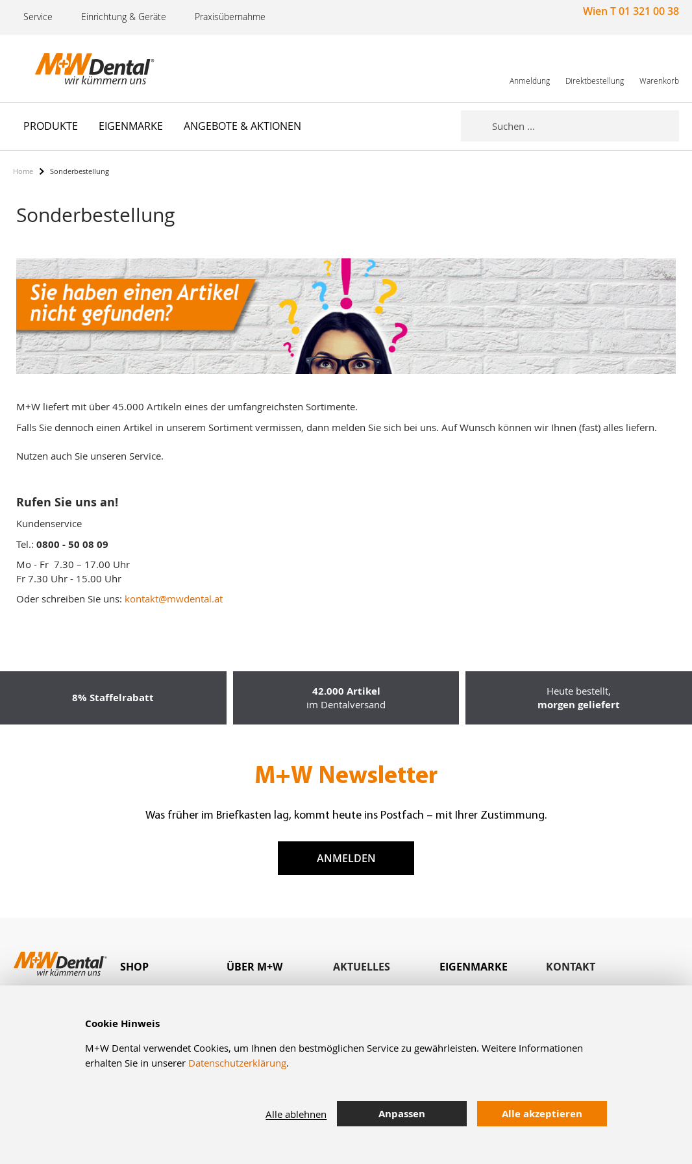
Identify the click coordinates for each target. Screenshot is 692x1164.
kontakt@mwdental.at (174, 598)
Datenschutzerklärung (237, 1062)
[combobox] (585, 126)
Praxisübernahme (230, 16)
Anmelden (346, 858)
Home (23, 171)
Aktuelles (361, 967)
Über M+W (254, 967)
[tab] (173, 967)
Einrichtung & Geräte (123, 16)
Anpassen (401, 1114)
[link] (530, 67)
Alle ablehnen (296, 1114)
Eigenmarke (473, 967)
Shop (134, 967)
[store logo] (78, 68)
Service (38, 16)
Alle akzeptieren (542, 1114)
